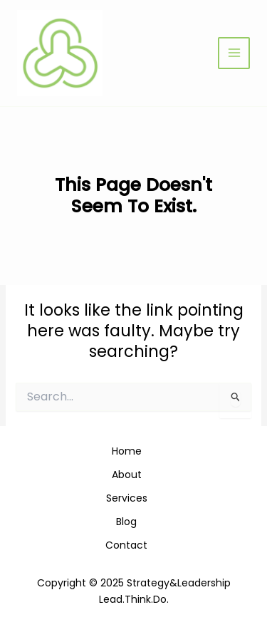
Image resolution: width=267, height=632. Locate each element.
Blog (126, 521)
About (127, 474)
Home (127, 451)
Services (126, 498)
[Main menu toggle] (234, 53)
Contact (126, 545)
